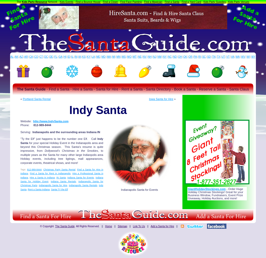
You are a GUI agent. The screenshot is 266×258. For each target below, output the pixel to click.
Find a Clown (110, 2)
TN (214, 56)
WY (253, 56)
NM (160, 56)
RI (199, 56)
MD (104, 56)
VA (232, 56)
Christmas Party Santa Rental (59, 169)
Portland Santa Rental (37, 99)
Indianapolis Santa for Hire (53, 185)
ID (69, 56)
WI (248, 56)
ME (98, 56)
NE (140, 56)
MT (134, 56)
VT (228, 56)
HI (65, 56)
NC (170, 56)
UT (223, 56)
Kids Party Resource (34, 2)
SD (209, 56)
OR (191, 56)
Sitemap (122, 226)
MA (109, 56)
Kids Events (66, 2)
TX (218, 56)
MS (124, 56)
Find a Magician (153, 2)
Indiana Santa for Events (81, 177)
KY (88, 56)
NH (149, 56)
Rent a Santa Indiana (39, 189)
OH (180, 56)
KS (84, 56)
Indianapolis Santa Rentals (83, 185)
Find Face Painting (131, 2)
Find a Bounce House (88, 2)
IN (76, 56)
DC (46, 56)
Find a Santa (172, 2)
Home (108, 226)
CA (31, 56)
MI (113, 56)
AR (26, 56)
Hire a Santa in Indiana (42, 177)
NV (144, 56)
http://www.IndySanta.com (51, 121)
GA (60, 56)
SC (204, 56)
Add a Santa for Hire (162, 226)
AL (11, 56)
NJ (154, 56)
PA (195, 56)
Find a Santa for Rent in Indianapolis (50, 173)
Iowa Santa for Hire (161, 99)
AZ (21, 56)
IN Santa (61, 177)
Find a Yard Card (191, 2)
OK (185, 56)
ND (175, 56)
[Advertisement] (217, 105)
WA (238, 56)
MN (118, 56)
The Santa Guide (65, 226)
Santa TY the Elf (59, 189)
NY (164, 56)
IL (72, 56)
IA (79, 56)
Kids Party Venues (238, 2)
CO (36, 56)
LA (93, 56)
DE (51, 56)
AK (16, 56)
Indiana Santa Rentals (63, 181)
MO (129, 56)
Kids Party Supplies (214, 2)
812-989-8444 (34, 169)
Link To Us (139, 226)
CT (41, 56)
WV (243, 56)
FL (55, 56)
